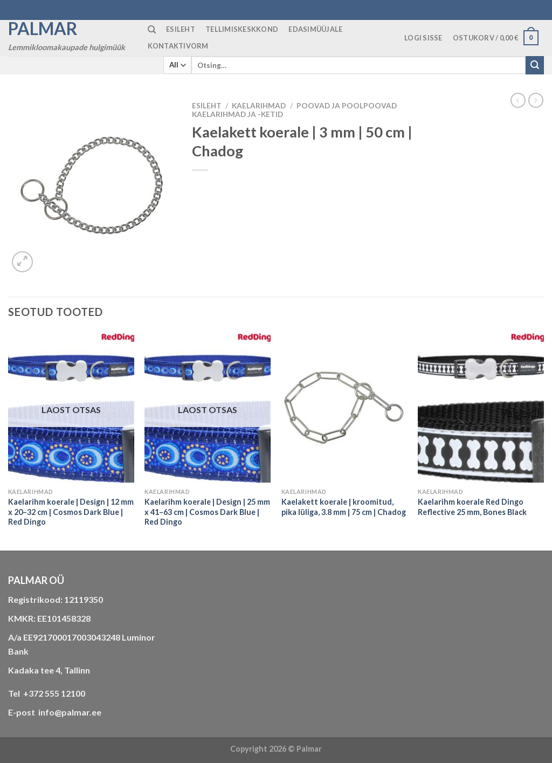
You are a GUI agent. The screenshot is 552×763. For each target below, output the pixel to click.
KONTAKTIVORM (178, 46)
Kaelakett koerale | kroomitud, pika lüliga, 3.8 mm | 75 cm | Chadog (343, 507)
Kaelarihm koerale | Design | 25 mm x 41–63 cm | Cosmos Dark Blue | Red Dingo (207, 511)
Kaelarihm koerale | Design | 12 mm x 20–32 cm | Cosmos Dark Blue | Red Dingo (71, 511)
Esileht (207, 105)
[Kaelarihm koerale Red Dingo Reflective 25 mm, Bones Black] (481, 407)
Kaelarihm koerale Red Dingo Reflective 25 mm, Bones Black (472, 507)
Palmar (43, 28)
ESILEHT (180, 29)
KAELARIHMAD (259, 105)
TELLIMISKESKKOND (241, 29)
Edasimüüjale (315, 29)
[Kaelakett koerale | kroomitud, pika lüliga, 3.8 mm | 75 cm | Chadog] (344, 407)
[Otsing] (151, 30)
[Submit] (535, 65)
